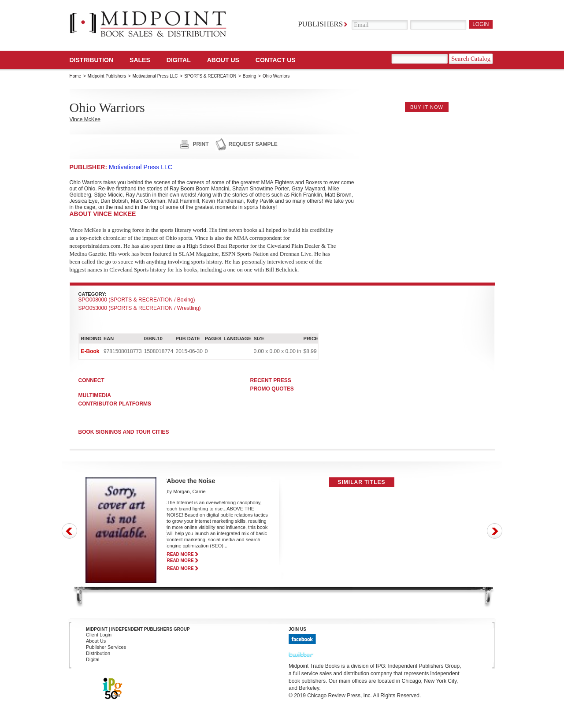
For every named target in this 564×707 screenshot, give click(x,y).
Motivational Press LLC (155, 76)
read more (180, 554)
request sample (253, 144)
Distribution (92, 59)
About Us (223, 59)
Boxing (249, 76)
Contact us (276, 59)
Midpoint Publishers (107, 76)
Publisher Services (106, 647)
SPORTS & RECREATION (210, 76)
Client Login (98, 634)
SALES (140, 59)
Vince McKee (85, 119)
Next (494, 531)
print (201, 144)
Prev (69, 531)
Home (76, 76)
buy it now (426, 107)
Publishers (320, 24)
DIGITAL (179, 59)
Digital (93, 659)
